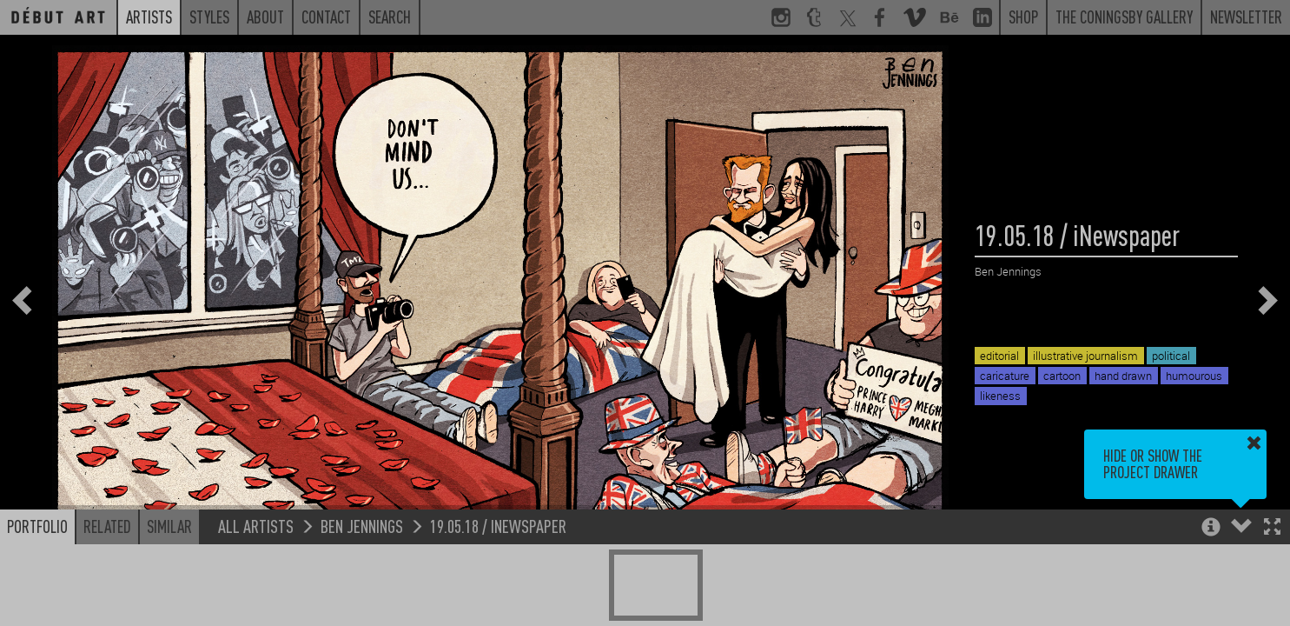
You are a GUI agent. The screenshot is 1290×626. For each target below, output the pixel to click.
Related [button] (107, 526)
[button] (1272, 528)
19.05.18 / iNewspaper (498, 525)
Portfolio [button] (37, 526)
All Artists (256, 525)
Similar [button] (169, 526)
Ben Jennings (362, 525)
